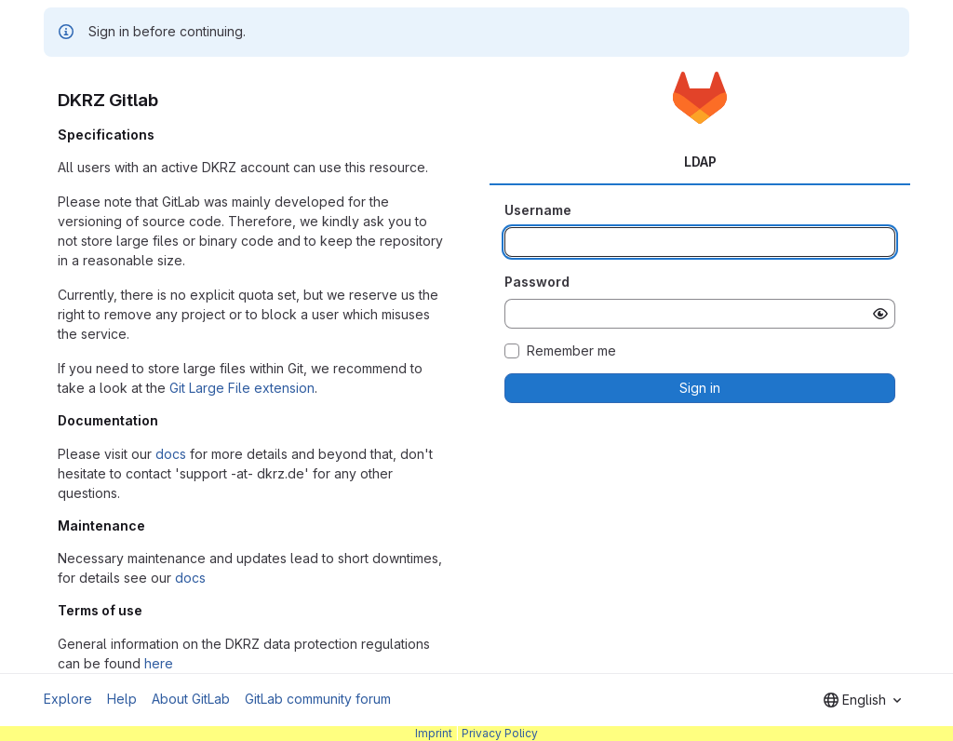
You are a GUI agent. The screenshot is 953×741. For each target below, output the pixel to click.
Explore (68, 699)
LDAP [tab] (700, 161)
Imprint (433, 733)
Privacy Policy (500, 733)
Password (537, 282)
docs (170, 454)
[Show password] (880, 314)
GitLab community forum (318, 699)
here (158, 663)
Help (122, 699)
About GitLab (191, 699)
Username (537, 210)
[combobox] (862, 700)
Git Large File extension (242, 388)
